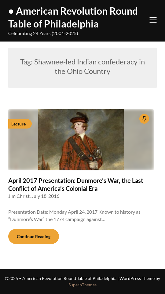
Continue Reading (33, 236)
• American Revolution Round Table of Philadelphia (73, 17)
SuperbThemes (82, 284)
